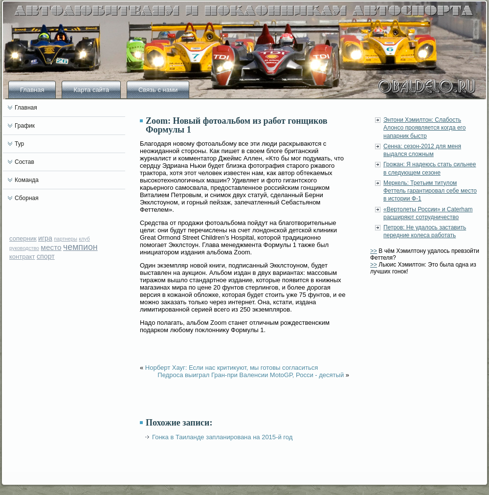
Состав (24, 161)
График (25, 125)
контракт (22, 256)
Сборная (27, 198)
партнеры (65, 239)
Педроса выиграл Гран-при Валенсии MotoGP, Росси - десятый (250, 375)
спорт (46, 256)
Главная (32, 89)
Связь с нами (158, 89)
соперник (23, 238)
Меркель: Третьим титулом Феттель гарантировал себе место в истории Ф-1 (430, 191)
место (51, 247)
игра (45, 238)
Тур (19, 143)
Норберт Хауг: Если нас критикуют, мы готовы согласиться (231, 367)
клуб (84, 239)
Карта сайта (91, 89)
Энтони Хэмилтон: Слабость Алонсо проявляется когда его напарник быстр (424, 127)
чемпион (80, 247)
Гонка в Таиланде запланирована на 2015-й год (222, 437)
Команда (27, 180)
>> (373, 251)
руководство (24, 248)
